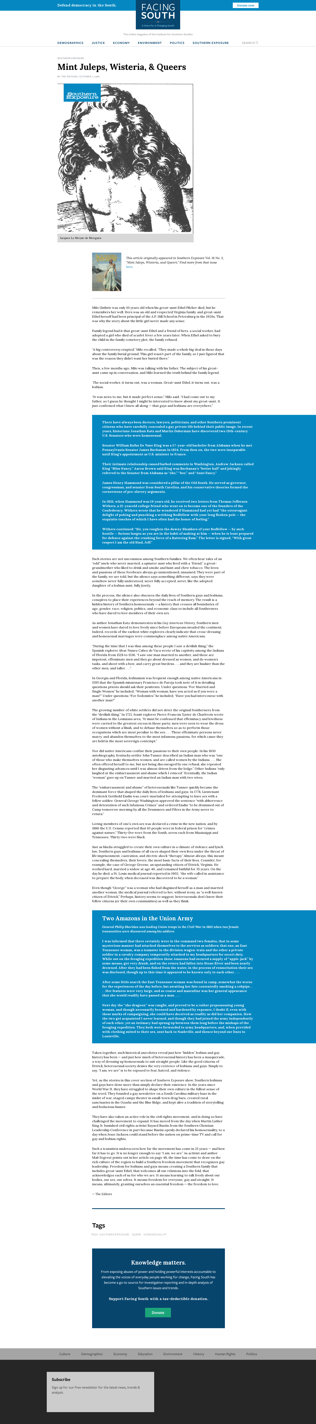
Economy (121, 43)
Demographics (70, 43)
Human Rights (225, 1354)
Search (250, 43)
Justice (98, 43)
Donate (158, 1312)
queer (136, 1234)
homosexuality (155, 1234)
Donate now (245, 5)
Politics (177, 43)
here (129, 267)
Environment (150, 43)
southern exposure (114, 1234)
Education (145, 1354)
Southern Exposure (211, 43)
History (198, 1354)
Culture (64, 1354)
